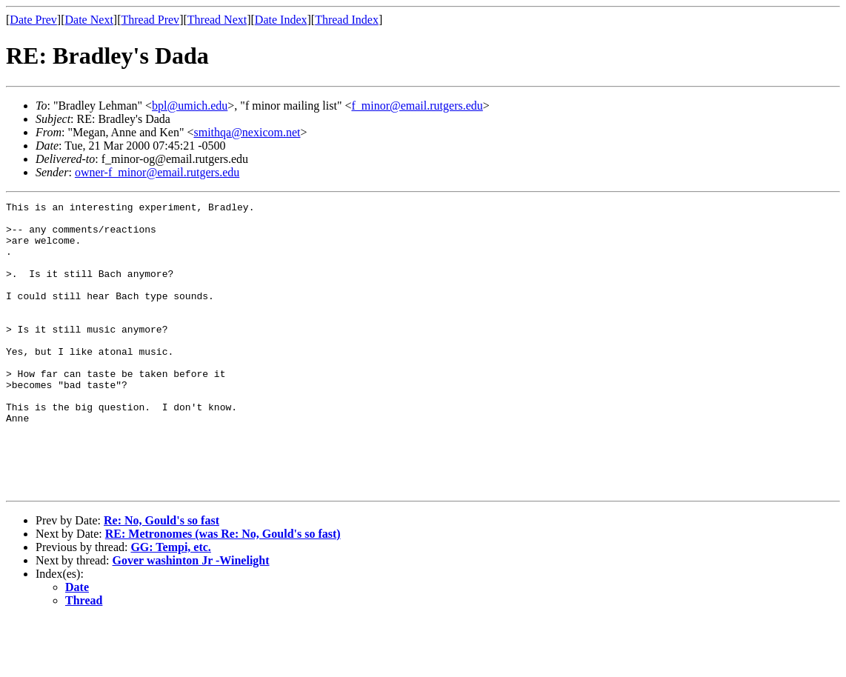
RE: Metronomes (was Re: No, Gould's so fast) (223, 591)
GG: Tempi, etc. (170, 604)
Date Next (89, 19)
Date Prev (33, 19)
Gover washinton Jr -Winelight (191, 618)
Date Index (281, 19)
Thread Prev (150, 19)
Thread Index (347, 19)
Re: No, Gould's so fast (161, 578)
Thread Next (217, 19)
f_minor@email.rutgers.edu (416, 105)
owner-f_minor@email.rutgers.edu (157, 172)
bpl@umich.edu (189, 105)
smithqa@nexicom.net (246, 132)
